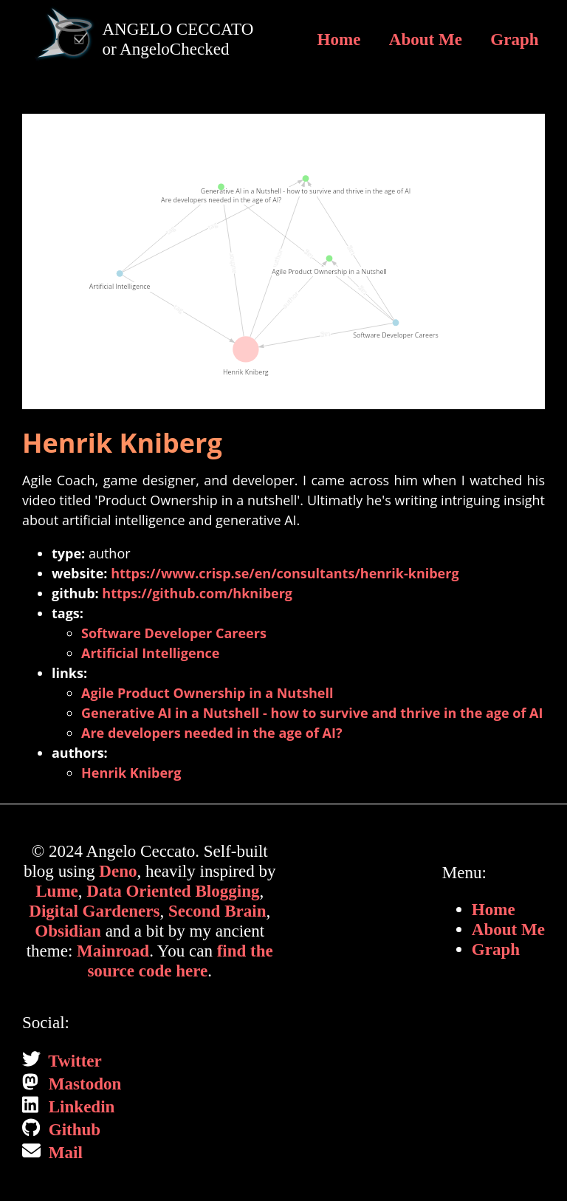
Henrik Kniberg (131, 772)
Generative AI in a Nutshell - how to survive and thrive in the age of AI (312, 713)
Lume (56, 890)
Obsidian (68, 930)
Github (72, 1129)
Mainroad (113, 950)
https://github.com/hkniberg (197, 593)
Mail (63, 1152)
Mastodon (82, 1083)
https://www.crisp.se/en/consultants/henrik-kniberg (284, 573)
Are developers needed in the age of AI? (212, 733)
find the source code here (179, 960)
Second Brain (217, 910)
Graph (514, 39)
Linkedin (79, 1106)
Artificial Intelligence (150, 653)
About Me (425, 39)
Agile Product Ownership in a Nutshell (207, 693)
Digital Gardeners (94, 910)
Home (339, 39)
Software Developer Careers (174, 633)
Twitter (73, 1060)
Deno (118, 870)
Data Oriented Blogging (172, 890)
